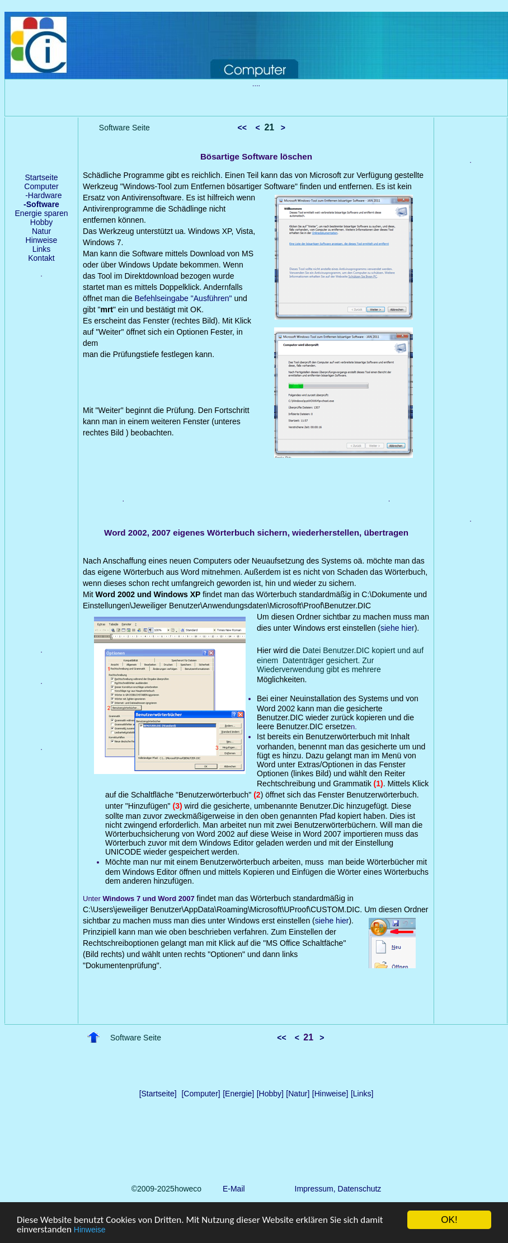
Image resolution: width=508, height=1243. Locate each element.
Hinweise (90, 1230)
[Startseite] (158, 1093)
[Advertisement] (41, 471)
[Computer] (200, 1093)
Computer (41, 186)
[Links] (362, 1093)
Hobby (41, 222)
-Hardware (41, 195)
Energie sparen (41, 213)
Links (41, 249)
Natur (41, 231)
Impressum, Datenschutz (338, 1188)
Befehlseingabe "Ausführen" (184, 298)
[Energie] (238, 1093)
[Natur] (297, 1093)
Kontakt (41, 258)
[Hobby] (270, 1093)
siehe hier (397, 627)
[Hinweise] (330, 1093)
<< (242, 127)
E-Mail (231, 1188)
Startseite (41, 177)
